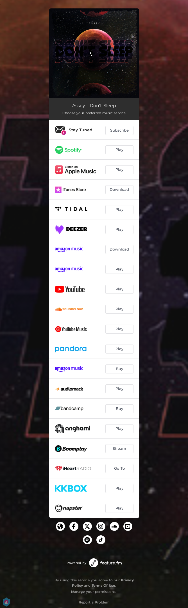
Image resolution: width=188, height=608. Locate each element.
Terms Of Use (103, 585)
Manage (78, 591)
